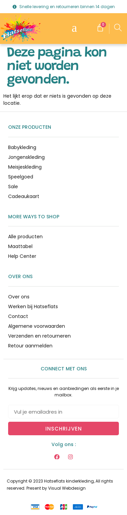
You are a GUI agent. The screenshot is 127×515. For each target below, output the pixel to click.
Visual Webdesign (67, 488)
